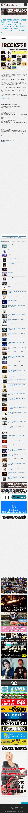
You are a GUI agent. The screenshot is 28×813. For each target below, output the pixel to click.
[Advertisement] (14, 161)
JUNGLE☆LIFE (9, 4)
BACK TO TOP (24, 802)
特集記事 (17, 807)
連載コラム (14, 808)
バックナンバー (12, 807)
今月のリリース (22, 807)
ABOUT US (7, 807)
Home (3, 807)
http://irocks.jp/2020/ (5, 141)
